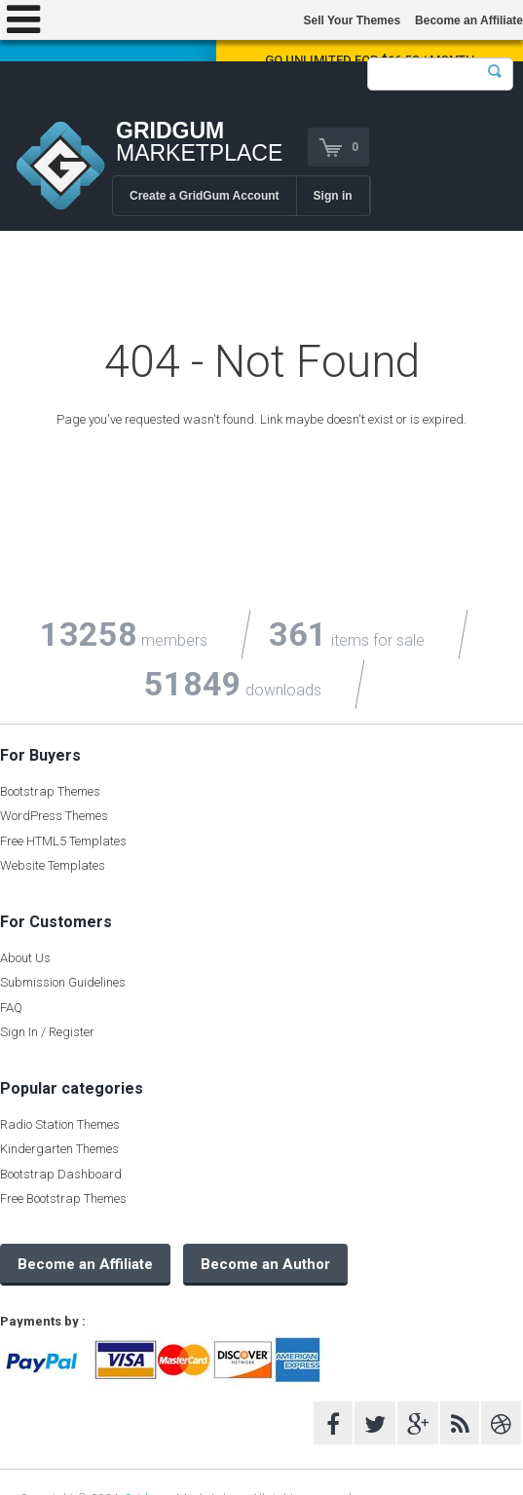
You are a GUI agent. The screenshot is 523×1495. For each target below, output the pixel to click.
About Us (25, 958)
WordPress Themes (54, 815)
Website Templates (52, 865)
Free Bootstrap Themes (63, 1198)
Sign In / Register (47, 1032)
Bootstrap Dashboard (61, 1174)
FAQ (11, 1007)
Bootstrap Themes (50, 791)
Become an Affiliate (469, 20)
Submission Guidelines (63, 982)
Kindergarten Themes (59, 1148)
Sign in (333, 196)
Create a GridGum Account (205, 196)
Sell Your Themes (351, 20)
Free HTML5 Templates (63, 841)
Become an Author (265, 1264)
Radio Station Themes (60, 1124)
